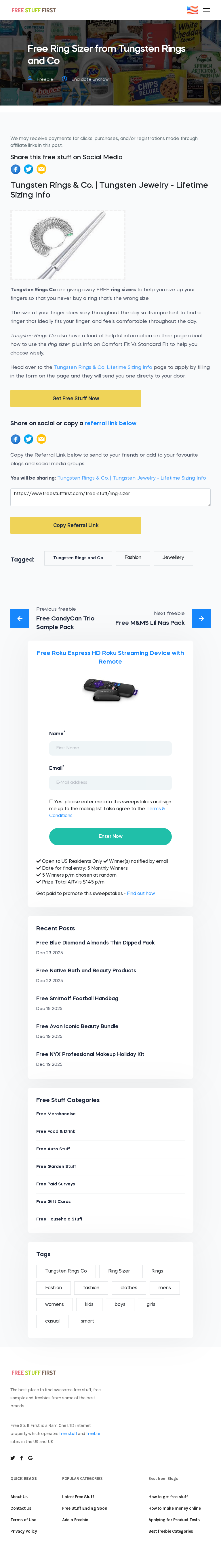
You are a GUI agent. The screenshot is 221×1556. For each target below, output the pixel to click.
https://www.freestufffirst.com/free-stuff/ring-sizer (110, 497)
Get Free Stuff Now (75, 398)
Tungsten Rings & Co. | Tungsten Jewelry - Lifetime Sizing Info (131, 478)
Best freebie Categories (170, 1531)
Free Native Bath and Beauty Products (86, 971)
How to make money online (174, 1508)
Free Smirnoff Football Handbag (77, 998)
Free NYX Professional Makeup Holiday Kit (90, 1054)
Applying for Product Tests (174, 1519)
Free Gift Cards (53, 1202)
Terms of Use (23, 1519)
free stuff (68, 1433)
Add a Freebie (75, 1519)
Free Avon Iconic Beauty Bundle (77, 1026)
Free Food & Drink (55, 1132)
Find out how (141, 894)
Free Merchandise (56, 1114)
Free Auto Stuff (53, 1149)
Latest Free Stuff (78, 1496)
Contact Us (20, 1508)
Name (57, 733)
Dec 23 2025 (49, 953)
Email (56, 768)
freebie (93, 1433)
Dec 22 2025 (49, 981)
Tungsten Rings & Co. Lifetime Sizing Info (103, 367)
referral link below (110, 424)
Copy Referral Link (76, 525)
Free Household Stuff (59, 1219)
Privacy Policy (23, 1531)
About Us (19, 1496)
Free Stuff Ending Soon (84, 1508)
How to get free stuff (168, 1496)
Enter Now (110, 836)
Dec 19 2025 (49, 1009)
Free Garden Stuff (56, 1167)
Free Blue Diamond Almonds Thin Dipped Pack (95, 943)
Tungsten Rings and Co (78, 558)
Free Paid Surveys (55, 1184)
